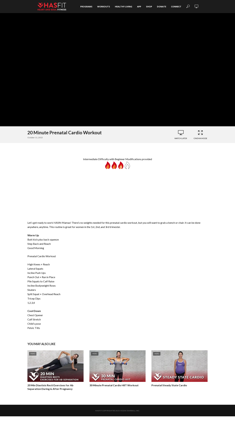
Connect (176, 6)
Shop (149, 6)
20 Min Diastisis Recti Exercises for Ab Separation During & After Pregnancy (50, 387)
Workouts (103, 6)
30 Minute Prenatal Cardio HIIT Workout (114, 385)
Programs (86, 6)
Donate (161, 6)
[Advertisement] (117, 194)
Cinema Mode (200, 135)
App (139, 6)
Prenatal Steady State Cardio (169, 385)
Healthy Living (123, 6)
